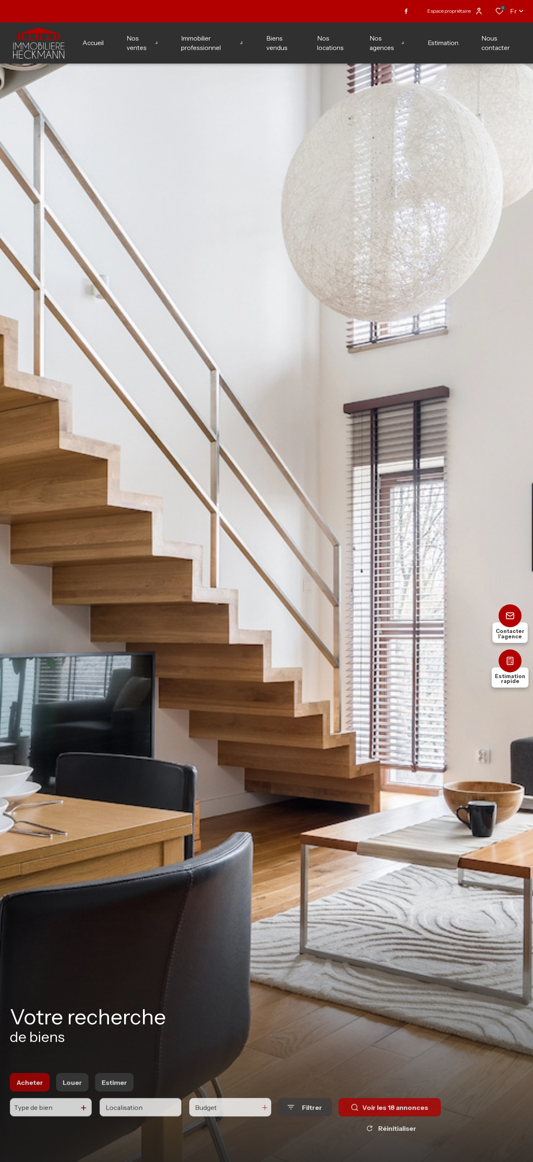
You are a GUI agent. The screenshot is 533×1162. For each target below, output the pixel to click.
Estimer (114, 1096)
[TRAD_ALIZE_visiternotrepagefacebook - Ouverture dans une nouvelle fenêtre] (406, 11)
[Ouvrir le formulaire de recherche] (305, 1121)
